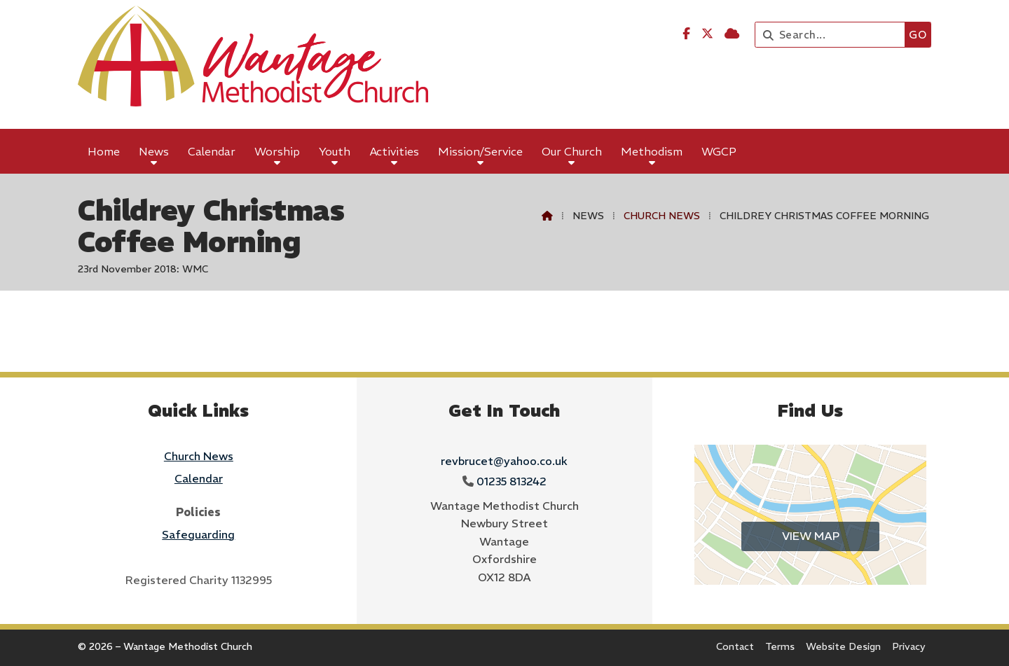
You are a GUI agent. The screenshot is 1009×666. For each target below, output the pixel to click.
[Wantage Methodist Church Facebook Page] (686, 34)
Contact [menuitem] (735, 646)
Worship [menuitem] (277, 151)
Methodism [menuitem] (651, 151)
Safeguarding (198, 534)
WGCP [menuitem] (718, 151)
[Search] (833, 34)
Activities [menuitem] (394, 151)
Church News (662, 215)
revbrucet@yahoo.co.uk (504, 461)
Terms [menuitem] (780, 646)
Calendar (198, 478)
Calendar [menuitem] (211, 151)
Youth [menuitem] (334, 151)
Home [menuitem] (104, 151)
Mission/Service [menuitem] (480, 151)
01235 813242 (511, 481)
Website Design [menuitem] (843, 646)
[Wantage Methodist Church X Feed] (707, 34)
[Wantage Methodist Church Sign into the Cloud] (732, 34)
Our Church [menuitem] (572, 151)
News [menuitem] (154, 151)
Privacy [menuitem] (909, 646)
